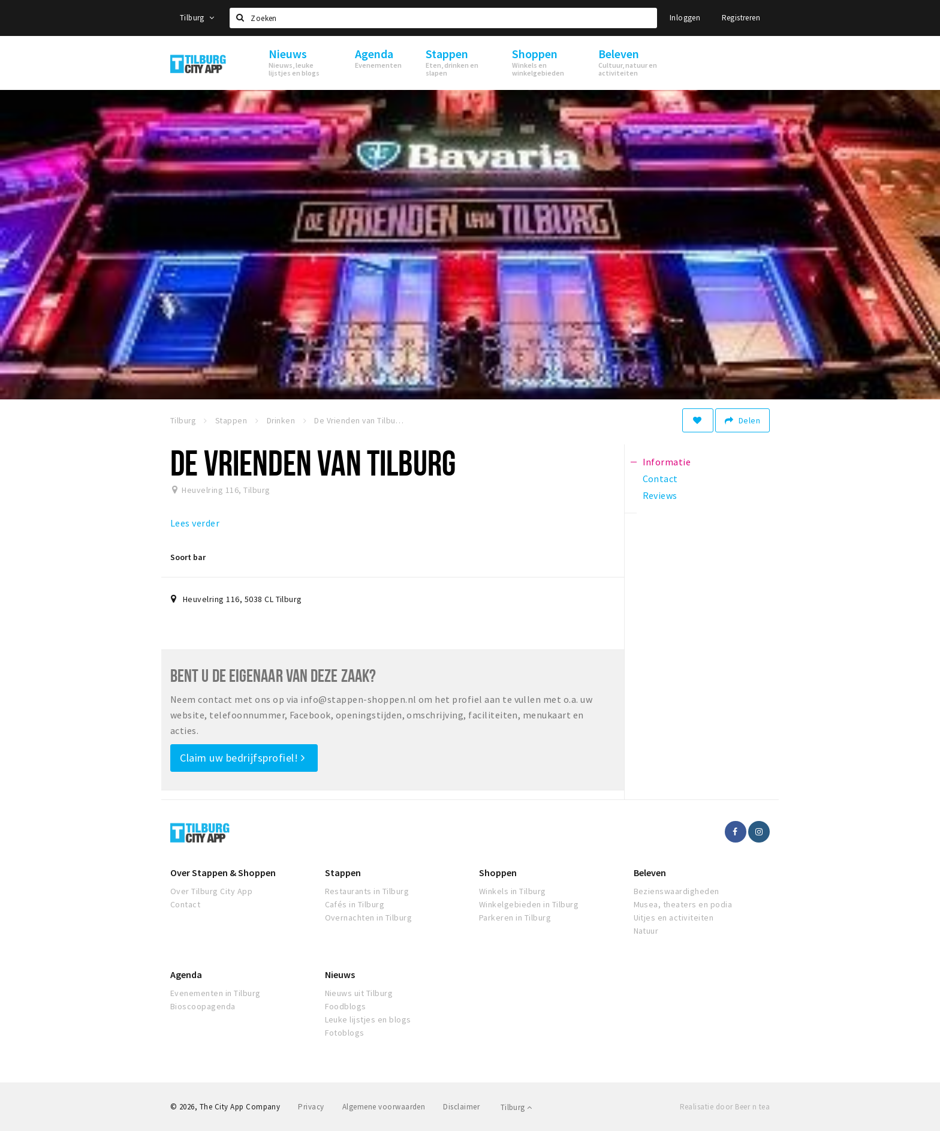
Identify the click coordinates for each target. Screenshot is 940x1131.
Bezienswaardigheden (676, 891)
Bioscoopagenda (203, 1006)
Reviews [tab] (660, 495)
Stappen (343, 873)
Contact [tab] (660, 479)
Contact (185, 904)
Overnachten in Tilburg (368, 917)
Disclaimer (461, 1107)
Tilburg (197, 18)
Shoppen (498, 873)
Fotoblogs (344, 1032)
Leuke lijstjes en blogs (368, 1019)
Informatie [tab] (667, 462)
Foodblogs (345, 1006)
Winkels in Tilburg (512, 891)
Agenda (186, 974)
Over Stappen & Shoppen (223, 873)
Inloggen (685, 18)
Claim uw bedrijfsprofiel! (242, 758)
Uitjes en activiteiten (674, 917)
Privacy (311, 1107)
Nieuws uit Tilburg (359, 993)
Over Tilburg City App (211, 891)
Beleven (650, 873)
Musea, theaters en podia (683, 904)
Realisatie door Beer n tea (725, 1107)
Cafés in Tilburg (355, 904)
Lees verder (194, 523)
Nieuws (340, 974)
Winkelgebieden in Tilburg (529, 904)
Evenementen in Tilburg (215, 993)
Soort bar (188, 557)
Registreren (741, 18)
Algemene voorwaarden (384, 1107)
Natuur (646, 930)
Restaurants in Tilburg (367, 891)
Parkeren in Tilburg (515, 917)
